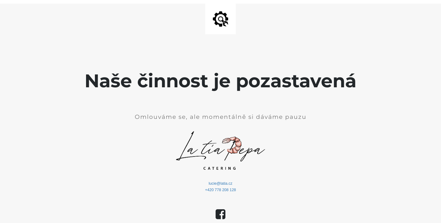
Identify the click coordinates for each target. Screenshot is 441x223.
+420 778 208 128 (220, 190)
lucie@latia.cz (220, 183)
